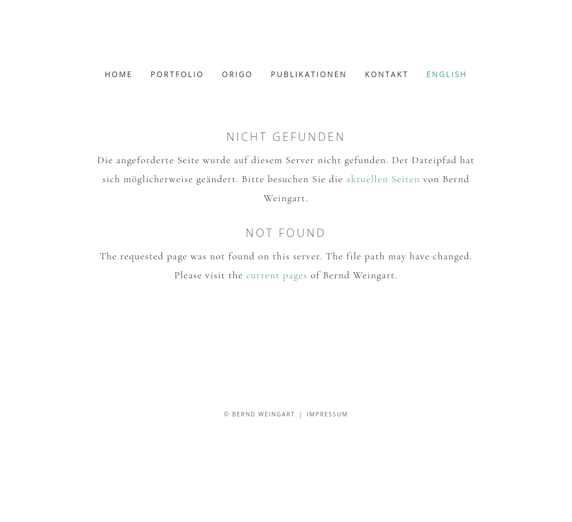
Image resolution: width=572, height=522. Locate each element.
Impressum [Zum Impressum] (327, 414)
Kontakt (386, 74)
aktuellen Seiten (383, 179)
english (446, 74)
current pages (277, 275)
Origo (237, 74)
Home (118, 74)
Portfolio (177, 74)
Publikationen (309, 74)
